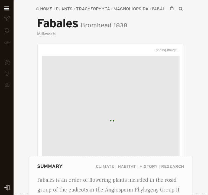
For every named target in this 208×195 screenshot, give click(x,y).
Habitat (127, 166)
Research (172, 166)
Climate (105, 166)
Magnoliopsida (100, 8)
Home (46, 8)
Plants (64, 8)
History (148, 166)
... (77, 8)
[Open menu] (7, 8)
